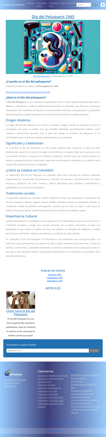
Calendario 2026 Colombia (53, 431)
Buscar (95, 5)
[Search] (83, 5)
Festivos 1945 (54, 274)
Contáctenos (11, 386)
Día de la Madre (78, 378)
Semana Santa (45, 381)
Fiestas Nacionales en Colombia (53, 375)
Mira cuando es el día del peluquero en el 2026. (28, 92)
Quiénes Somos (12, 382)
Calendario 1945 (55, 277)
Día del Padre (77, 381)
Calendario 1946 (55, 280)
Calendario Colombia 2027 (50, 403)
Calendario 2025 (54, 5)
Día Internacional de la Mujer (85, 375)
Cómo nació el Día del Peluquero (20, 312)
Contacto (71, 3)
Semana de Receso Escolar (50, 378)
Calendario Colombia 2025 (50, 397)
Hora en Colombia (46, 384)
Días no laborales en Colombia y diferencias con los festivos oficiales (85, 409)
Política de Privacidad (48, 394)
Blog (63, 3)
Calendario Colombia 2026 (50, 400)
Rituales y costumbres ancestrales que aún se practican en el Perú (82, 393)
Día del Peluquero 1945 (53, 16)
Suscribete (94, 350)
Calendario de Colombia (13, 4)
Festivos (31, 3)
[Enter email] (47, 351)
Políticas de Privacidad (15, 379)
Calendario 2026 (42, 5)
